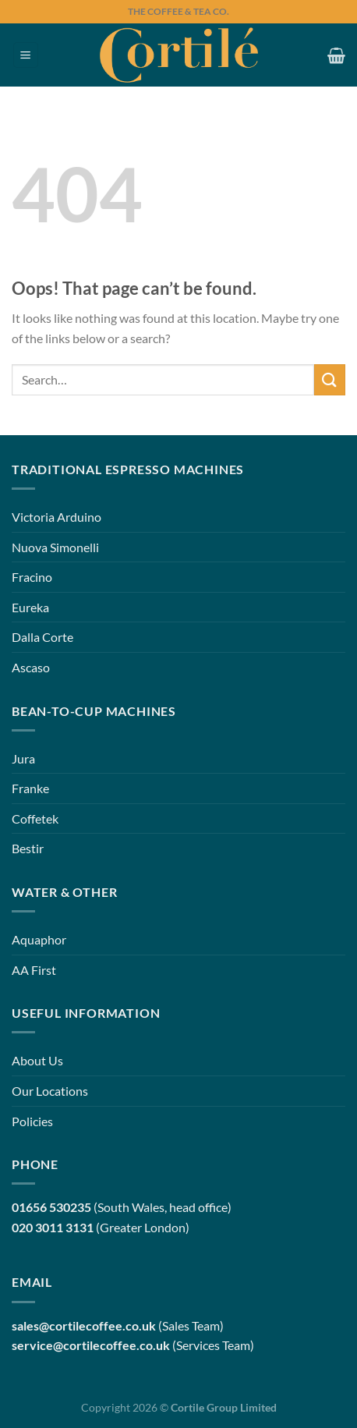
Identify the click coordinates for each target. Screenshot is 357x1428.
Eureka (30, 607)
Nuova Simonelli (55, 547)
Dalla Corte (42, 636)
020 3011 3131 (53, 1227)
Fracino (32, 576)
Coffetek (35, 818)
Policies (32, 1121)
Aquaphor (39, 939)
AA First (34, 969)
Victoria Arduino (56, 516)
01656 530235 (51, 1206)
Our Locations (50, 1090)
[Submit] (329, 379)
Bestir (28, 848)
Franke (30, 788)
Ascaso (31, 667)
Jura (23, 758)
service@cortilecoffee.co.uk (91, 1345)
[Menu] (25, 55)
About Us (37, 1060)
